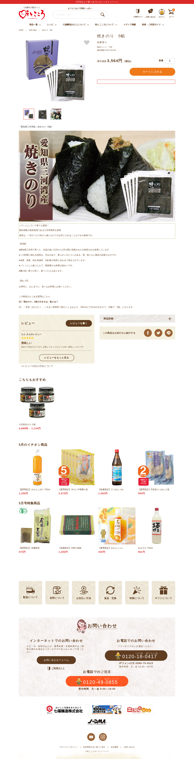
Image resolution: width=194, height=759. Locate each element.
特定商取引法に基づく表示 (94, 747)
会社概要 (114, 747)
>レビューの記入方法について (37, 366)
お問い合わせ (129, 747)
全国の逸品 (33, 30)
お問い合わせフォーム (56, 660)
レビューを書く (78, 323)
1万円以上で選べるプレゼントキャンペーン (97, 2)
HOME (21, 30)
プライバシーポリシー (68, 747)
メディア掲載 (129, 24)
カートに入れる (152, 71)
